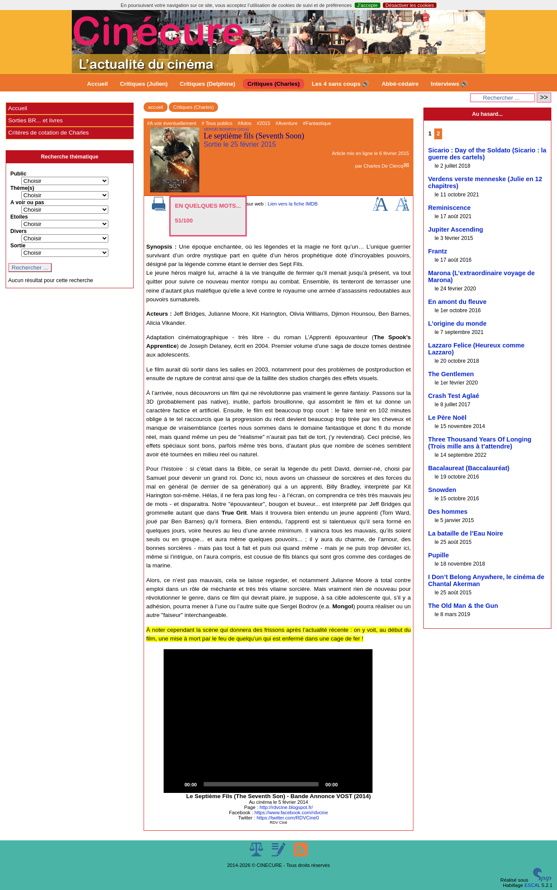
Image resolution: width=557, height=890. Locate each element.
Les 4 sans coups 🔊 (340, 84)
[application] (268, 721)
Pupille (438, 555)
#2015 (263, 123)
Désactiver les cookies (410, 5)
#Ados (245, 123)
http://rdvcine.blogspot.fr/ (286, 807)
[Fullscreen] (361, 784)
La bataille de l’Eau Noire (465, 533)
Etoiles (19, 217)
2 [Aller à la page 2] (438, 133)
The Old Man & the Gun (463, 605)
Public (18, 174)
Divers (18, 231)
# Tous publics (216, 123)
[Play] (175, 784)
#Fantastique (317, 123)
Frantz (437, 251)
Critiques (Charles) (273, 84)
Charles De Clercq (383, 166)
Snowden (442, 489)
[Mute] (347, 784)
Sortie (18, 246)
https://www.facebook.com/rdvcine (291, 812)
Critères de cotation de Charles (48, 132)
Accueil (97, 84)
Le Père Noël (447, 417)
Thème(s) (22, 188)
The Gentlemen (451, 374)
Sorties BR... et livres (35, 120)
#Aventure (286, 123)
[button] (268, 721)
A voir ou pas (27, 202)
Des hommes (448, 511)
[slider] (261, 784)
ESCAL (532, 885)
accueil (155, 107)
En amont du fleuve (457, 301)
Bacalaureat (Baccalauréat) (469, 468)
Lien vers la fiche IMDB (293, 203)
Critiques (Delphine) (207, 84)
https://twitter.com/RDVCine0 (288, 817)
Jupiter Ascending (455, 229)
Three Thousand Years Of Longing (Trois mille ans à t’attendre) (479, 443)
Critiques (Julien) (144, 84)
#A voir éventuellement (171, 123)
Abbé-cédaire (400, 84)
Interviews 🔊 (449, 84)
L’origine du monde (457, 323)
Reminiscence (449, 207)
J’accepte (367, 5)
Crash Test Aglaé (453, 395)
